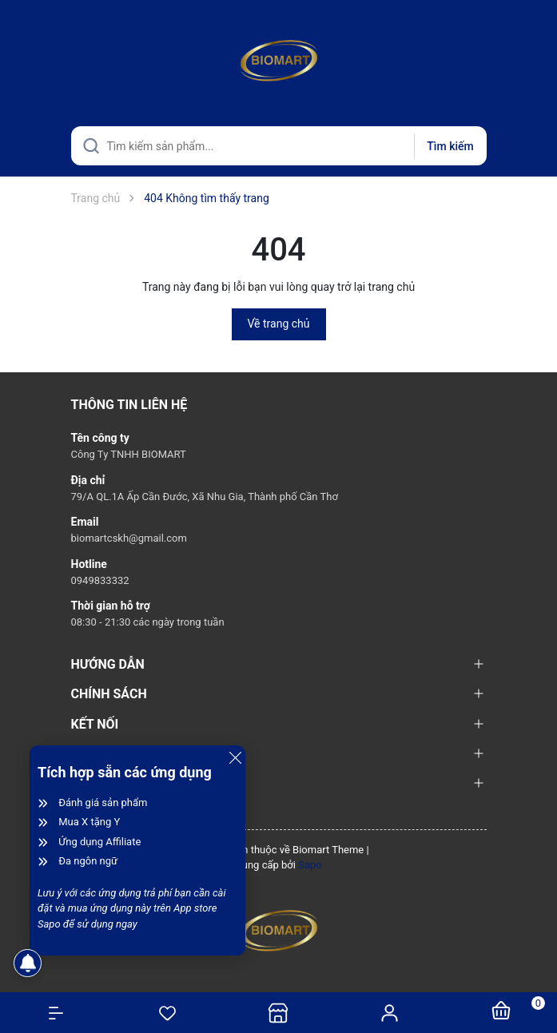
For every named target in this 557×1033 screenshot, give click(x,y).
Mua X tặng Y (89, 822)
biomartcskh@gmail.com (129, 538)
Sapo (310, 865)
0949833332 (100, 580)
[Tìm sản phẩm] (279, 145)
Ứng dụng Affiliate (99, 842)
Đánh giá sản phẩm (102, 803)
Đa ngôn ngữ (87, 861)
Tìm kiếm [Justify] (450, 146)
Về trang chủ (279, 323)
